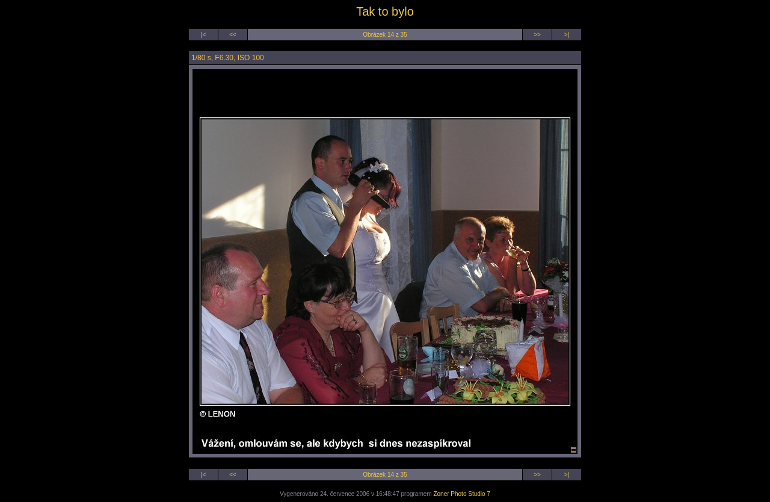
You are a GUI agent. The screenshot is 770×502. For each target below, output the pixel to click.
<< (232, 34)
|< (203, 34)
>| (566, 34)
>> (537, 34)
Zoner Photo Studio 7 (461, 494)
